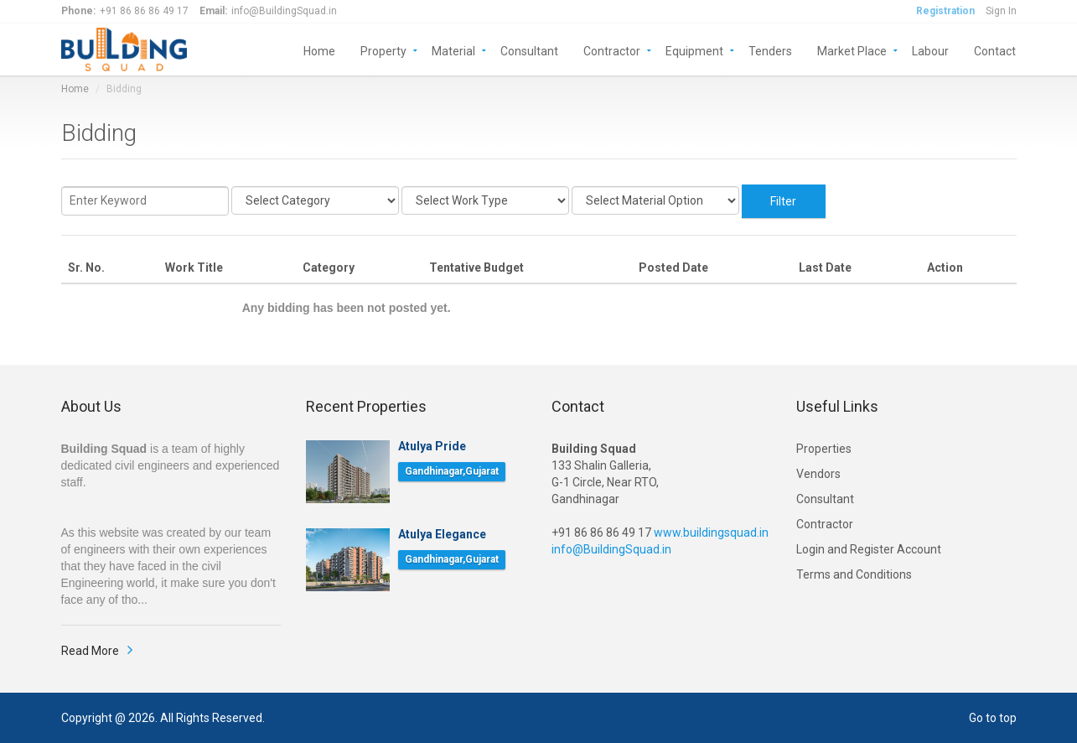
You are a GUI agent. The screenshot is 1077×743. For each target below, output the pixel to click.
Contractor (611, 49)
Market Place (852, 49)
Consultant (529, 49)
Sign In (1001, 11)
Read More (90, 650)
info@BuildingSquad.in (611, 549)
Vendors (818, 474)
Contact (995, 49)
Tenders (770, 49)
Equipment (694, 49)
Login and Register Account (868, 549)
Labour (930, 49)
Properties (824, 448)
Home (319, 49)
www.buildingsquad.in (711, 532)
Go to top (993, 718)
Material (453, 49)
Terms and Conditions (854, 574)
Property (383, 49)
